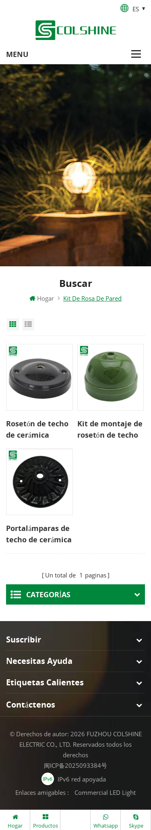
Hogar (41, 298)
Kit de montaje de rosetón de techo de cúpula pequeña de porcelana (110, 429)
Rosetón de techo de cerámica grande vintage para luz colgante (37, 429)
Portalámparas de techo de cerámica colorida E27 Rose (39, 534)
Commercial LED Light (105, 792)
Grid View (13, 324)
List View (28, 324)
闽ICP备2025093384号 (75, 765)
